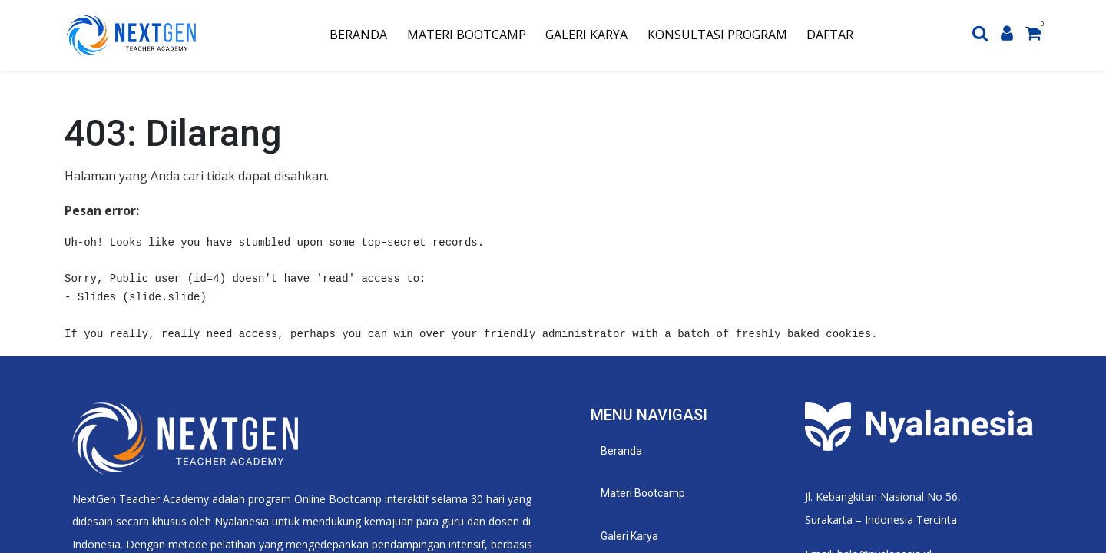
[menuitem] (358, 34)
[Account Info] (1007, 35)
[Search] (980, 35)
